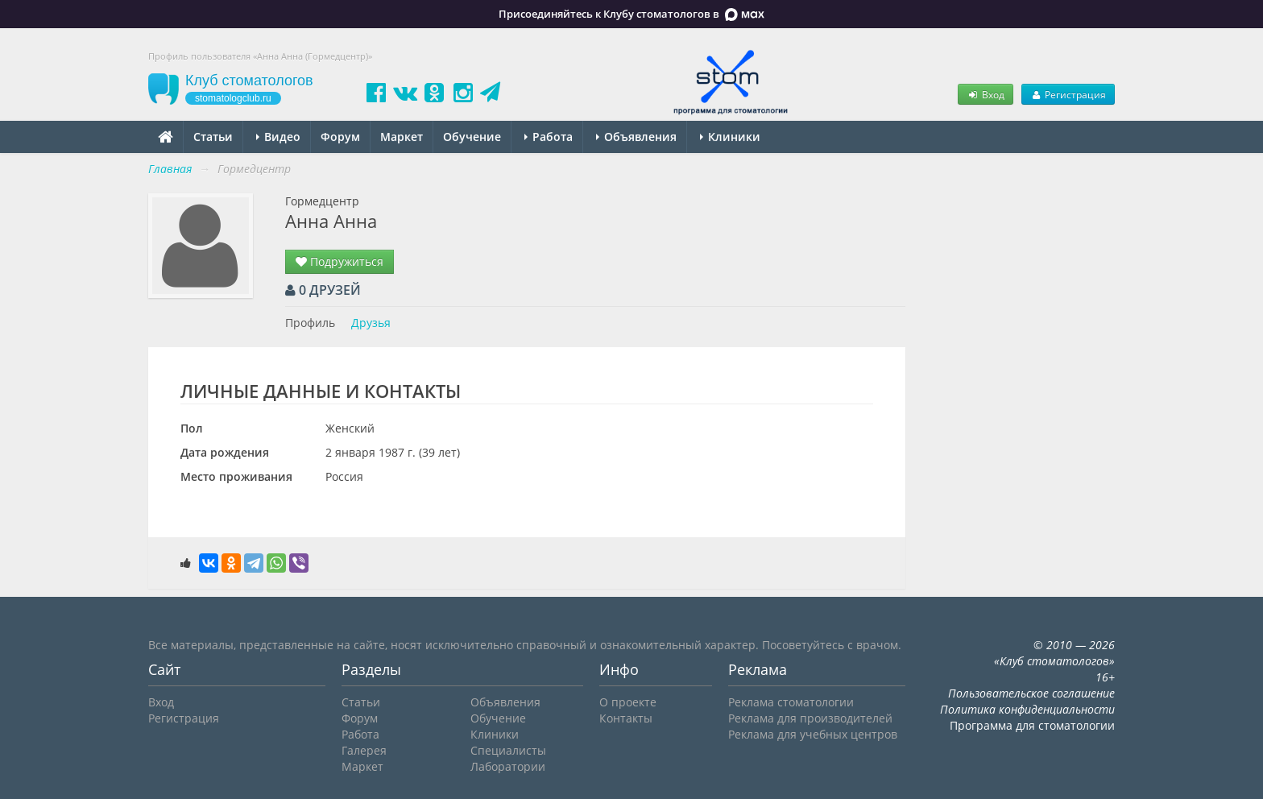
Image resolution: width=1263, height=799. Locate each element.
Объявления (636, 136)
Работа (548, 136)
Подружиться (339, 261)
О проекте (627, 702)
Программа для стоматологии (1032, 725)
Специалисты (508, 750)
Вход (985, 94)
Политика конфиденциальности (1027, 709)
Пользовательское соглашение (1031, 693)
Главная (170, 168)
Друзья (371, 322)
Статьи (213, 136)
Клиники (730, 136)
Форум (340, 136)
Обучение (472, 136)
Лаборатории (507, 766)
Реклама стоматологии (791, 702)
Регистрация (1068, 94)
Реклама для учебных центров (812, 734)
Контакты (625, 718)
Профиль (310, 322)
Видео (278, 136)
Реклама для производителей (810, 718)
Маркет (401, 136)
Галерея (364, 750)
